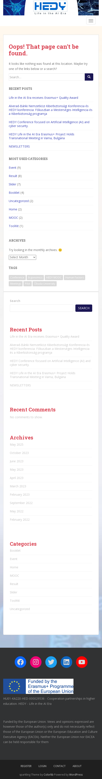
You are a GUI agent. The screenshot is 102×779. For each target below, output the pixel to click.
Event (12, 168)
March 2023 (18, 486)
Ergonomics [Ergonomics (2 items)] (35, 277)
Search (15, 301)
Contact (59, 766)
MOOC (13, 218)
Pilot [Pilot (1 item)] (27, 283)
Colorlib (48, 774)
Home (13, 209)
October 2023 (19, 453)
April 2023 (16, 478)
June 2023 (16, 461)
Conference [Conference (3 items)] (17, 277)
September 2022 (21, 503)
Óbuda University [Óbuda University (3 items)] (44, 283)
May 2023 (16, 469)
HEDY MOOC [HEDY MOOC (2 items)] (54, 277)
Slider (12, 184)
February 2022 (20, 519)
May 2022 (16, 511)
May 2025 (16, 444)
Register (26, 766)
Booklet (14, 193)
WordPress (76, 774)
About (77, 766)
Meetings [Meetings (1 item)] (15, 283)
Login (42, 766)
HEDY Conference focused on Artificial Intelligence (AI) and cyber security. (49, 124)
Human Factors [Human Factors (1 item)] (74, 277)
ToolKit (14, 226)
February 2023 (20, 494)
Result (13, 176)
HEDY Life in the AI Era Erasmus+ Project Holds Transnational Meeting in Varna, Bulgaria (41, 136)
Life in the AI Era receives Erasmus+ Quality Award (43, 98)
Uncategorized (19, 201)
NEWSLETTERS (19, 146)
